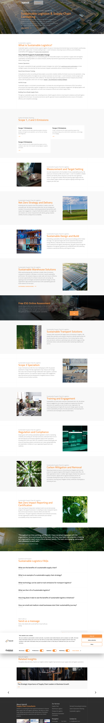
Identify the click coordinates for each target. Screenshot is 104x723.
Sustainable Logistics (75, 699)
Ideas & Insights (63, 2)
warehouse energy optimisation (69, 66)
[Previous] (15, 680)
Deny (92, 713)
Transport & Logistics (57, 699)
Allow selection (92, 709)
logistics (31, 52)
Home (22, 11)
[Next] (88, 680)
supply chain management (42, 52)
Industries (49, 2)
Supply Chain (55, 694)
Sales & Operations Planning (77, 696)
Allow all (92, 705)
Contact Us (76, 2)
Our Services (41, 2)
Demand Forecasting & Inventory (78, 694)
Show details (75, 720)
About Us (56, 2)
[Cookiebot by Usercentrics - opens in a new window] (9, 720)
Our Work (70, 2)
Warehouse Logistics (57, 696)
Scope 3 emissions (23, 355)
